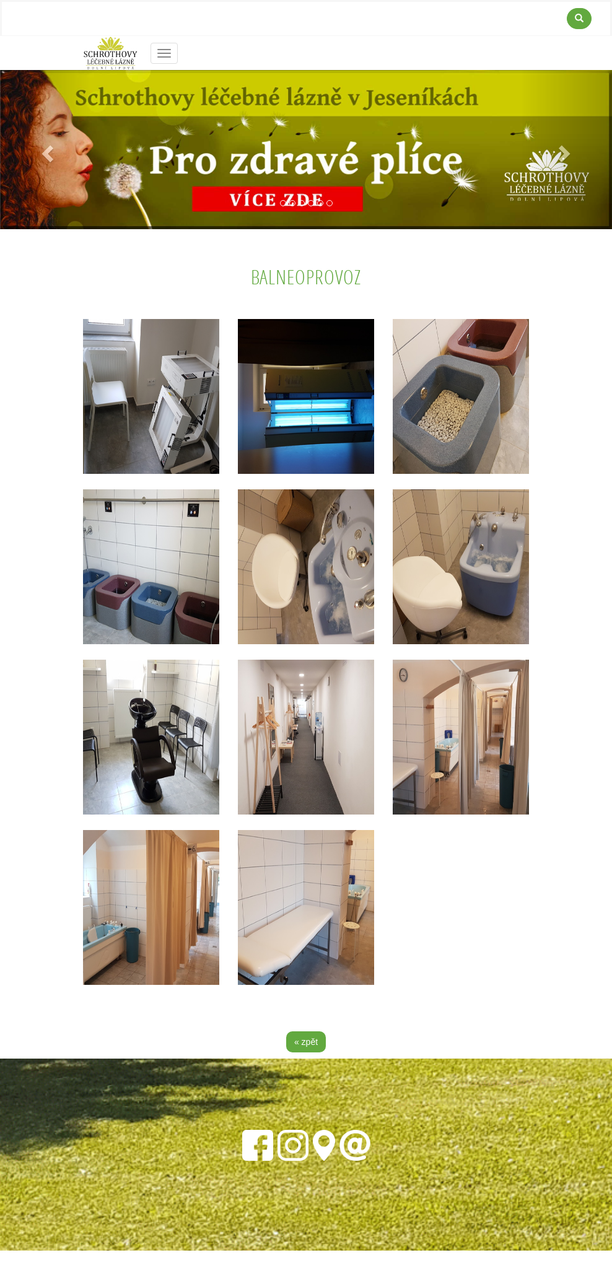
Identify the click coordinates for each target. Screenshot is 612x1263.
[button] (46, 149)
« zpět (306, 1042)
